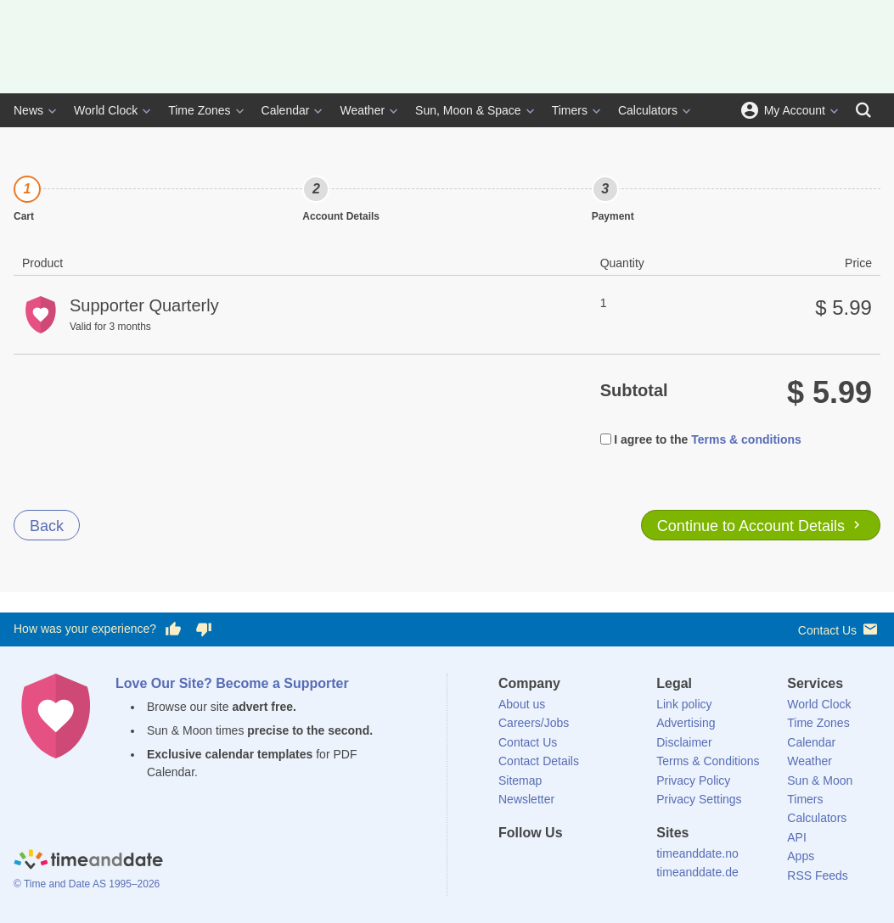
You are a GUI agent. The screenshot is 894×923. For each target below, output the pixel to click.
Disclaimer (683, 742)
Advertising (685, 723)
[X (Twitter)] (540, 863)
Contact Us (839, 629)
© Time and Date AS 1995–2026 (87, 884)
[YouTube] (626, 863)
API (797, 837)
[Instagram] (597, 863)
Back (47, 525)
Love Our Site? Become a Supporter (232, 683)
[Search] (863, 110)
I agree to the (644, 439)
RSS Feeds (817, 875)
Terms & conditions (746, 439)
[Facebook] (511, 863)
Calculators (648, 110)
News (28, 110)
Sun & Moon (819, 780)
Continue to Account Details (760, 525)
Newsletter (526, 799)
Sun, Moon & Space (468, 110)
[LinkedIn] (569, 863)
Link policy (683, 704)
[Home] (88, 862)
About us (521, 704)
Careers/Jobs (533, 723)
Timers (570, 110)
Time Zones (199, 110)
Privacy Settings (698, 799)
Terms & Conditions (707, 761)
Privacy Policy (693, 780)
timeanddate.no (697, 853)
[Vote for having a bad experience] (203, 629)
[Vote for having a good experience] (173, 629)
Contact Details (538, 761)
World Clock (106, 110)
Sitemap (520, 780)
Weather (362, 110)
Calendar (285, 110)
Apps (800, 856)
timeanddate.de (697, 872)
